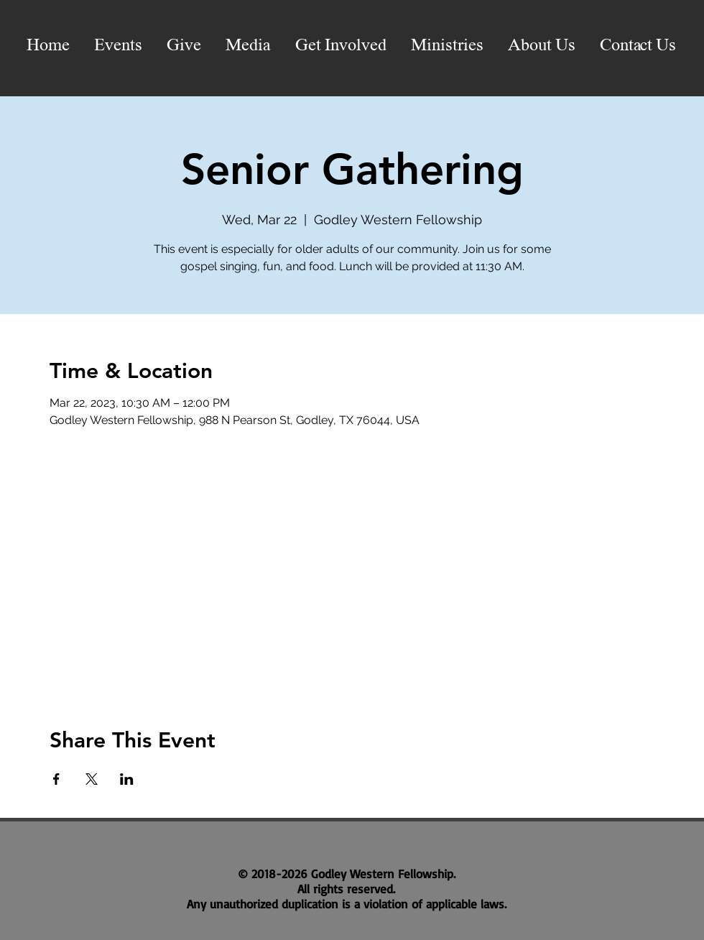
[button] (248, 46)
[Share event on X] (91, 779)
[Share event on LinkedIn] (127, 779)
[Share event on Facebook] (56, 779)
